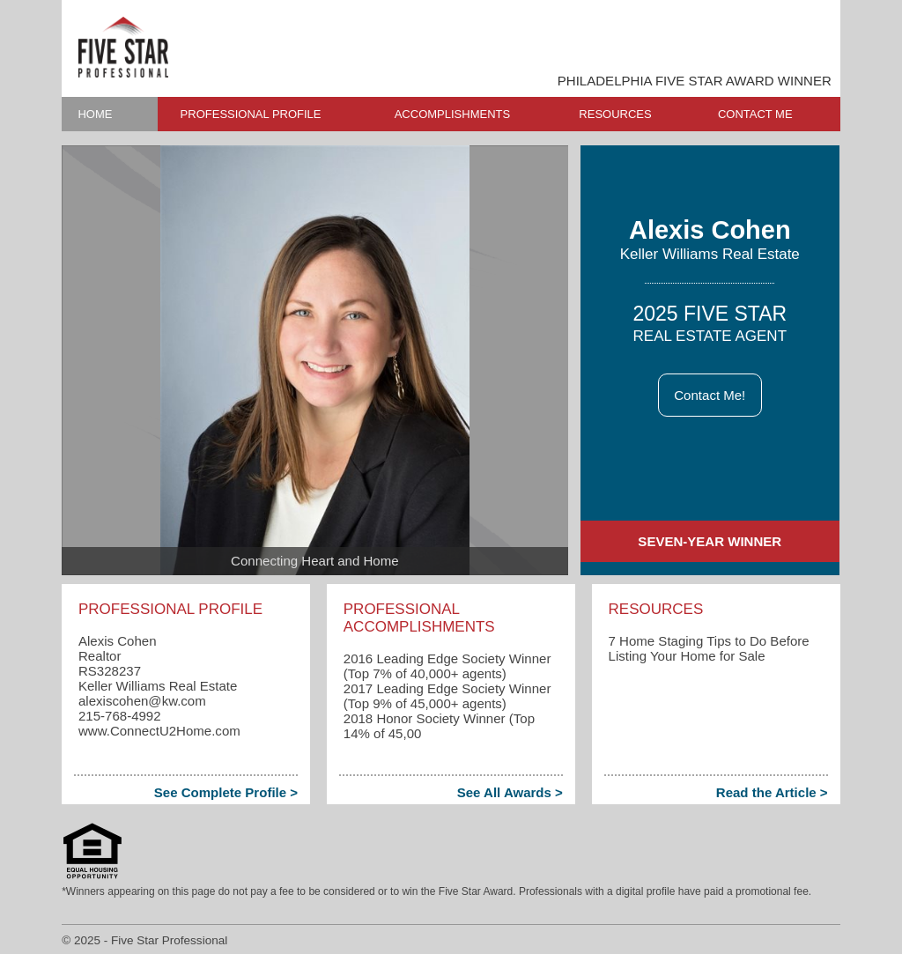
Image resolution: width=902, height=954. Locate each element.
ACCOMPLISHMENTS (452, 114)
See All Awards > (510, 792)
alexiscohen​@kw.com (142, 700)
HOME (95, 114)
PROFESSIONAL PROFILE (251, 114)
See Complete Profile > (226, 792)
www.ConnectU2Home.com (159, 730)
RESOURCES (615, 114)
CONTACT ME (755, 114)
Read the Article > (772, 792)
